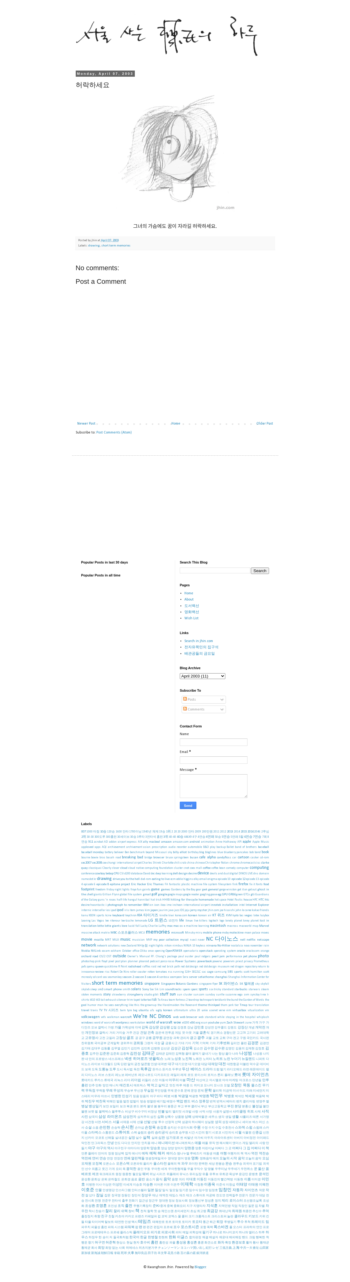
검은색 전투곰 (164, 1033)
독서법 (128, 1069)
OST (109, 956)
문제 (201, 1090)
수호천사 (228, 1127)
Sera (185, 977)
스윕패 (257, 1127)
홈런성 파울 (167, 1242)
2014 (237, 831)
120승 (111, 831)
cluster (178, 868)
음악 (167, 1179)
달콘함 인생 (149, 1064)
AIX (140, 841)
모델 (227, 1085)
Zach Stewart (235, 1022)
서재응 (124, 1122)
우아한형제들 (177, 1169)
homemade (206, 899)
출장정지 (87, 1216)
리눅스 (118, 1080)
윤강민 (243, 1174)
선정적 (169, 1122)
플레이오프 (141, 1232)
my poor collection (166, 940)
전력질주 (232, 1195)
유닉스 (184, 1174)
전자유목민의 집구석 (201, 647)
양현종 (189, 1148)
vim (228, 1010)
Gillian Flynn (111, 894)
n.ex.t (193, 939)
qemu (91, 966)
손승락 (115, 1127)
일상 (158, 1190)
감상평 (165, 1027)
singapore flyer (208, 984)
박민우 (216, 1096)
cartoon (243, 857)
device (203, 873)
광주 (201, 1038)
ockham (116, 951)
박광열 (183, 1096)
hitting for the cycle (184, 899)
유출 (205, 1174)
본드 (136, 1106)
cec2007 (86, 863)
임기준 (183, 1190)
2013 (230, 831)
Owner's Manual (138, 956)
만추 (92, 1085)
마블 (182, 1080)
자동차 (237, 1190)
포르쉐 (168, 1227)
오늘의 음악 (253, 1158)
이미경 (256, 1179)
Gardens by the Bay (183, 889)
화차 (221, 1242)
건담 (143, 1033)
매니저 (114, 1085)
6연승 (248, 837)
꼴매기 (196, 1053)
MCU (142, 932)
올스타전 (160, 1164)
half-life (122, 899)
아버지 (238, 1138)
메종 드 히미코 (193, 1085)
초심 (193, 1211)
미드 (242, 1090)
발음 (119, 1101)
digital (234, 873)
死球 (124, 1253)
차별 (262, 1206)
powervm (229, 961)
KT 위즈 (218, 915)
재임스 (173, 1195)
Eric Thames (155, 884)
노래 (167, 1059)
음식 (159, 1179)
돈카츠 (166, 1069)
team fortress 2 (178, 1000)
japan (154, 910)
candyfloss (224, 857)
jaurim (163, 910)
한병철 (153, 1237)
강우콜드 (221, 1027)
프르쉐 (114, 1232)
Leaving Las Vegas (92, 920)
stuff (164, 994)
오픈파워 (136, 1163)
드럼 (216, 1069)
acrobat (98, 841)
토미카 (186, 1222)
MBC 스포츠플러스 (124, 932)
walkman (113, 1017)
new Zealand (129, 945)
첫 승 (157, 1211)
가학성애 (128, 1027)
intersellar (99, 910)
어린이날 (208, 1148)
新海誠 (95, 1253)
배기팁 (161, 1101)
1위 (168, 831)
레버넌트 (131, 1075)
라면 (246, 1069)
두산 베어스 (191, 1069)
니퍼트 (260, 1059)
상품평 (179, 1117)
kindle (163, 915)
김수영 (209, 1048)
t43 (98, 1000)
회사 (94, 1248)
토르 (168, 1222)
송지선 (172, 1127)
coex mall (196, 868)
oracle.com (252, 951)
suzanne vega (234, 994)
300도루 (100, 837)
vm (267, 1010)
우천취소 (247, 1169)
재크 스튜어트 (195, 1195)
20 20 (177, 831)
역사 (247, 1153)
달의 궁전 (133, 1064)
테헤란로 (158, 1222)
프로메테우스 (100, 1232)
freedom (100, 889)
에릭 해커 (157, 1153)
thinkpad (214, 1005)
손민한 (104, 1127)
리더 (127, 1080)
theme (202, 1005)
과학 (176, 1038)
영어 (181, 1158)
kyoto (235, 915)
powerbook (204, 961)
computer (243, 868)
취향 (97, 1216)
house (247, 899)
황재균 (264, 1242)
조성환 (90, 1206)
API (239, 841)
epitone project (120, 884)
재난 (155, 1195)
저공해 (210, 1195)
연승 (102, 1158)
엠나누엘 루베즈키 (189, 1153)
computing (259, 867)
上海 (235, 1248)
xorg (197, 1022)
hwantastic (97, 905)
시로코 (216, 1132)
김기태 (86, 1048)
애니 (154, 1143)
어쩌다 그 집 (241, 1148)
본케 (143, 1106)
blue (220, 852)
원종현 (126, 1174)
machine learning (197, 926)
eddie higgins (184, 879)
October (126, 951)
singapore (152, 984)
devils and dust (219, 873)
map (255, 926)
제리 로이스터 (232, 1201)
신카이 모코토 (94, 1138)
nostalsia (237, 945)
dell (175, 873)
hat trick (156, 899)
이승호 (137, 1184)
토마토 (176, 1222)
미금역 (227, 1090)
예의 (216, 1158)
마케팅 (233, 1080)
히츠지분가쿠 (148, 1248)
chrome (234, 862)
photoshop (87, 961)
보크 (123, 1106)
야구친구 (121, 1148)
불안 (266, 1106)
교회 (222, 1038)
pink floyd (101, 961)
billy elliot (180, 852)
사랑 (195, 1111)
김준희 (114, 1053)
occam (106, 951)
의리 (182, 1179)
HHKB (166, 899)
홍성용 (181, 1242)
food (266, 884)
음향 (175, 1179)
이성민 (117, 1184)
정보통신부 (196, 1200)
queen (99, 966)
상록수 (169, 1117)
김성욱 (187, 1048)
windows (87, 1022)
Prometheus (261, 961)
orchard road (90, 956)
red (159, 966)
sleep (93, 989)
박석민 (239, 1096)
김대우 (95, 1048)
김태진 (170, 1053)
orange (265, 951)
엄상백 (119, 1153)
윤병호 (253, 1174)
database (137, 873)
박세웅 (250, 1096)
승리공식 (161, 1132)
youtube (213, 1022)
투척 (247, 1222)
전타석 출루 (120, 1200)
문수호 (178, 1090)
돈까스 (157, 1069)
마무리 (174, 1080)
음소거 (150, 1179)
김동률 (105, 1048)
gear (198, 889)
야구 (91, 1148)
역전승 (264, 1153)
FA (166, 884)
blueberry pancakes (236, 852)
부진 (230, 1106)
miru (198, 932)
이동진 (202, 1179)
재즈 (182, 1195)
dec (153, 873)
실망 (131, 1138)
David (146, 873)
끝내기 (206, 1053)
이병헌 (90, 1184)
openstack (206, 951)
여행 (223, 1153)
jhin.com (213, 910)
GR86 (231, 894)
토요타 (197, 1222)
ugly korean (164, 1010)
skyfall (264, 984)
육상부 (233, 1174)
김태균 (160, 1053)
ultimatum (181, 1010)
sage (210, 972)
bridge (148, 857)
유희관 (223, 1174)
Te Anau (163, 1000)
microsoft (177, 932)
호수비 (145, 1242)
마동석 (163, 1080)
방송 (143, 1101)
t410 (92, 1000)
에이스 (171, 1153)
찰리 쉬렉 (121, 1211)
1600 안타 (122, 831)
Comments (193, 709)
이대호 (191, 1179)
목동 (246, 1085)
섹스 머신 (258, 1122)
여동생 (207, 1153)
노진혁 (187, 1059)
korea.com (181, 915)
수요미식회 (185, 1127)
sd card (97, 977)
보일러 (114, 1106)
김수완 (220, 1048)
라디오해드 (234, 1069)
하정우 (93, 1237)
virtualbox (239, 1010)
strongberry (135, 994)
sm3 (100, 989)
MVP (149, 939)
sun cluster (184, 994)
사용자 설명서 (222, 1111)
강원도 (232, 1027)
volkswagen (90, 1017)
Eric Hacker (138, 884)
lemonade (141, 920)
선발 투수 (157, 1122)
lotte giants (113, 926)
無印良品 (141, 1253)
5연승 (226, 837)
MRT (108, 939)
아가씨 (198, 1138)
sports (203, 989)
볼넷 (150, 1106)
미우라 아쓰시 (100, 1096)
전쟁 (98, 1200)
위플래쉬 (173, 1174)
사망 (209, 1111)
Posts (189, 700)
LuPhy (162, 926)
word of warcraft (104, 1022)
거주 (129, 1033)
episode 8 (102, 884)
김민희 (145, 1048)
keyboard (118, 915)
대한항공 (233, 1064)
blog (201, 852)
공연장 (167, 1038)
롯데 (237, 1075)
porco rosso (167, 961)
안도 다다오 (123, 1143)
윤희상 (95, 1179)
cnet (186, 868)
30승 (133, 837)
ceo (105, 862)
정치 (218, 1200)
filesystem (224, 884)
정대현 (163, 1200)
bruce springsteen (177, 857)
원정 (118, 1174)
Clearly (107, 868)
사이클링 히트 (243, 1111)
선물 (140, 1122)
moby (225, 932)
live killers (201, 920)
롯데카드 (87, 1080)
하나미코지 (230, 1232)
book (265, 852)
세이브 (246, 1122)
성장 (225, 1122)
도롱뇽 (104, 1069)
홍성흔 (192, 1242)
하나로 (217, 1232)
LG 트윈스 (157, 920)
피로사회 (168, 1232)
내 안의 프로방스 (96, 1059)
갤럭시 (103, 1033)
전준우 (106, 1200)
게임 (178, 1033)
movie (86, 939)
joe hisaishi (227, 910)
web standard (207, 1017)
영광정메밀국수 (156, 1158)
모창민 (236, 1085)
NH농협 (142, 945)
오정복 (97, 1164)
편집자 (158, 1227)
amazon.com (181, 841)
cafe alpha (207, 857)
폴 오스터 (235, 1227)
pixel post (114, 961)
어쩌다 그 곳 (223, 1148)
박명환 (204, 1096)
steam (265, 989)
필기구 (207, 1232)
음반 (141, 1179)
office (136, 951)
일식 (165, 1190)
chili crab (180, 862)
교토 (216, 1038)
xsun (204, 1022)
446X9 (188, 837)
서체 (133, 1122)
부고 (181, 1106)
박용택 (260, 1096)
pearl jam (218, 956)
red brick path (171, 966)
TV (101, 1010)
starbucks (240, 989)
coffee (207, 868)
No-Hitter (223, 945)
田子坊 (152, 1253)
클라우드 (241, 1216)
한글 (143, 1237)
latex (256, 915)
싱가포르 (172, 1138)
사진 (84, 1117)
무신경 (138, 1090)
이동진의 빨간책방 (220, 1179)
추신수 (257, 1211)
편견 (150, 1227)
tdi (154, 1000)
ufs (152, 1010)
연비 (95, 1158)
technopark (207, 1000)
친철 (111, 1216)
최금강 (212, 1211)
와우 (184, 1164)
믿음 (136, 1096)
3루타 (141, 837)
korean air (204, 915)
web (176, 1017)
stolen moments (91, 994)
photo (263, 956)
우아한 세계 (159, 1169)
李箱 (117, 1253)
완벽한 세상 (207, 1163)
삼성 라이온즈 (110, 1117)
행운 (84, 1242)
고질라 (110, 1038)
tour (251, 1005)
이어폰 (158, 1184)
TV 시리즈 (111, 1010)
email (203, 879)
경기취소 (217, 1033)
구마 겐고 (232, 1038)
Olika (143, 951)
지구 (190, 1206)
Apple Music (260, 841)
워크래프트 (107, 1174)
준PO (156, 1206)
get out (252, 889)
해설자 (213, 1237)
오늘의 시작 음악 (232, 1158)
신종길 (257, 1132)
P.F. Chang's (158, 956)
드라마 (208, 1069)
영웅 (187, 1158)
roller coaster (138, 972)
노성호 (176, 1059)
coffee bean (218, 868)
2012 (223, 831)
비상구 (129, 1111)
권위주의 (126, 1043)
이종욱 (209, 1184)
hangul (132, 899)
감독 (145, 1027)
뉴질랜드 (248, 1059)
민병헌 (116, 1096)
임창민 (225, 1190)
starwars (254, 989)
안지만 (135, 1143)
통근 (206, 1222)
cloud (123, 868)
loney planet (251, 920)
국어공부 (100, 1043)
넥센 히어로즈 (135, 1059)
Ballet (230, 847)
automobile (195, 847)
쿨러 (185, 1216)
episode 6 (89, 884)
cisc (257, 862)
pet (245, 956)
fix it (252, 884)
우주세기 (234, 1169)
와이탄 (193, 1163)
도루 (112, 1069)
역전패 (86, 1158)
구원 (243, 1038)
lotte (100, 926)
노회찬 (197, 1059)
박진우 (90, 1101)
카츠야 (119, 1216)
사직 (265, 1111)
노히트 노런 (221, 1059)
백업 (179, 1101)
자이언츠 (251, 1190)
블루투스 (118, 1111)
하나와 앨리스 (248, 1232)
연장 (110, 1158)
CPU (116, 873)
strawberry (119, 994)
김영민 (230, 1048)
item (132, 910)
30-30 (90, 837)
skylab (85, 989)
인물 (98, 1190)
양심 (164, 1148)
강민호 (199, 1027)
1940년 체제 (150, 831)
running (178, 972)
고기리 (251, 1033)
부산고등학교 (217, 1106)
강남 (190, 1027)
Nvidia (85, 951)
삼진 (153, 1117)
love (124, 926)
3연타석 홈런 (154, 837)
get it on (242, 889)
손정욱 (150, 1127)
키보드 (253, 1216)
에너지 (136, 1153)
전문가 (243, 1195)
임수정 (203, 1190)
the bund (232, 1000)
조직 (121, 1206)
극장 (157, 1043)
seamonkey (114, 977)
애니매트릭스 (184, 1143)
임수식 (193, 1190)
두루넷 (176, 1069)
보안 (106, 1106)
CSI (122, 873)
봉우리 (162, 1106)
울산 (261, 1169)
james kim (143, 910)
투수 (240, 1222)
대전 (222, 1064)
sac (204, 972)
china (190, 862)
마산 (191, 1080)
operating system (225, 951)
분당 (238, 1106)
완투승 (237, 1163)
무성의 (118, 1091)
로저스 (212, 1075)
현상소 (121, 1242)
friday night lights (118, 889)
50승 (218, 837)
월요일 (137, 1174)
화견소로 (210, 1242)
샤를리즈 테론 (249, 1117)
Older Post (264, 423)
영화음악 (206, 1158)
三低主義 (225, 1248)
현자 (136, 1242)
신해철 (109, 1138)
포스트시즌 (190, 1227)
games (165, 889)
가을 (118, 1027)
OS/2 (102, 956)
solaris (136, 989)
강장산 (243, 1027)
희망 (101, 1248)
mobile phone (212, 932)
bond (258, 852)
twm (123, 1010)
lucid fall (134, 926)
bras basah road (110, 857)
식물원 (246, 1132)
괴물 (209, 1038)
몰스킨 (256, 1085)
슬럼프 (142, 1132)
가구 (262, 1022)
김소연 (198, 1048)
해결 (205, 1237)
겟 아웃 (187, 1033)
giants (98, 894)
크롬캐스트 (203, 1216)
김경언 (264, 1043)
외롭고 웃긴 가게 (103, 1169)
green (239, 894)
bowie (94, 857)
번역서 (221, 1101)
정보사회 (181, 1200)
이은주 (175, 1184)
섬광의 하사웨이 (193, 1122)
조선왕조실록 (252, 1200)
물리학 (217, 1090)
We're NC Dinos (152, 1016)
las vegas (245, 915)
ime (169, 905)
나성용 (257, 1053)
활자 (249, 1242)
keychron (131, 915)
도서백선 (191, 606)
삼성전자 (129, 1117)
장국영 (116, 1195)
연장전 (118, 1158)
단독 (117, 1064)
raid (153, 966)
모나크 (218, 1085)
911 (90, 842)
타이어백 (98, 1222)
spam (186, 989)
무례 (109, 1091)
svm (246, 994)
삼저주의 (143, 1117)
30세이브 (123, 837)
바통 (174, 1096)
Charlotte (167, 862)
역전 (254, 1153)
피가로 (156, 1232)
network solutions (108, 945)
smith (127, 989)
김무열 (115, 1048)
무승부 (128, 1090)
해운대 (223, 1237)
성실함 (209, 1122)
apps (98, 847)
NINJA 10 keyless (194, 945)
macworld (245, 926)
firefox (243, 884)
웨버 (145, 1174)
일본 (150, 1190)
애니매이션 (166, 1143)
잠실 (99, 1195)
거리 (112, 1033)
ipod (120, 910)
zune (248, 1022)
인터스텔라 (139, 1190)
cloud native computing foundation (150, 868)
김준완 (104, 1054)
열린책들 (138, 1158)
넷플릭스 (156, 1059)
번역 (213, 1101)
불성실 (257, 1106)
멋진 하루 (175, 1085)
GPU (225, 894)
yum (223, 1022)
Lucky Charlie (149, 926)
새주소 (213, 1117)
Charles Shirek (151, 862)
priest (239, 961)
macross (232, 926)
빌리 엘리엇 (173, 1111)
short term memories (116, 245)
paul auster (186, 956)
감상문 (154, 1027)
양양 (171, 1148)
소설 (88, 1127)
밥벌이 (134, 1101)
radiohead (134, 966)
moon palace (252, 932)
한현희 (163, 1237)
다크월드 (107, 1064)
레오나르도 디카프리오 (154, 1075)
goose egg (216, 894)
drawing (94, 245)
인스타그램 (123, 1190)
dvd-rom (146, 879)
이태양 (241, 1184)
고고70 (241, 1033)
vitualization (256, 1010)
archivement (134, 847)
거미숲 (120, 1033)
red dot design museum (214, 966)
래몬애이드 (257, 1069)
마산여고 (202, 1080)
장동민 (126, 1195)
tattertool (146, 1000)
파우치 (86, 1227)
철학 (150, 1211)
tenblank (220, 1000)
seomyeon (176, 977)
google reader (191, 894)
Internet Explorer (257, 905)
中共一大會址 (249, 1248)
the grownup (148, 1005)
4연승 (201, 837)
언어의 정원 (106, 1153)
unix (205, 1010)
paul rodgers (203, 956)
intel (242, 905)
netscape (263, 940)
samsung (220, 972)
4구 (194, 837)
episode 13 (252, 879)
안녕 (110, 1143)
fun (139, 889)
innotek (216, 905)
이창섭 (230, 1184)
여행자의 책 (235, 1153)
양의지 (179, 1148)
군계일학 (113, 1043)
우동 (147, 1169)
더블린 (244, 1064)
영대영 (172, 1158)
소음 (95, 1127)
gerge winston (228, 889)
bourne (85, 857)
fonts (259, 884)
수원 (197, 1127)
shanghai (221, 977)
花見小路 (173, 1253)
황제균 (86, 1248)
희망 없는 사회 (115, 1248)
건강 (136, 1033)
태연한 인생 (123, 1222)
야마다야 (133, 1148)
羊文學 (162, 1253)
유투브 (214, 1174)
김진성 (135, 1054)
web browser (189, 1017)
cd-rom (264, 857)
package (172, 956)
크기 (191, 1216)
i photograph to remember (124, 905)
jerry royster (198, 910)
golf (154, 894)
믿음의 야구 (148, 1096)
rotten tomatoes (157, 972)
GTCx (246, 894)
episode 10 (224, 879)
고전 (102, 1038)
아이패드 (263, 1138)
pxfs (83, 966)
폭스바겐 (221, 1227)
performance (234, 956)
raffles (146, 966)
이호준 (87, 1190)
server (193, 977)
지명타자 (199, 1206)
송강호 (162, 1127)
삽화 (160, 1117)
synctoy (254, 994)
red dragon (237, 966)
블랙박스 (105, 1111)
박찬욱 (101, 1101)
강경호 (182, 1027)
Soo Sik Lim (157, 989)
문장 (194, 1090)
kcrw (108, 915)
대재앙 (213, 1064)
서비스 (107, 1122)
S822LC (196, 972)
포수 (176, 1227)
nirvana (211, 945)
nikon (168, 945)
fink (235, 884)
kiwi (171, 915)
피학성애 (195, 1232)
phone (252, 956)
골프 (130, 1038)
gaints (147, 889)
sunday (210, 994)
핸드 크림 (248, 1237)
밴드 (187, 1101)
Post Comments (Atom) (114, 432)
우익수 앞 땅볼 (204, 1169)
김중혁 (124, 1053)
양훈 (198, 1148)
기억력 (204, 1043)
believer (119, 852)
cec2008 (97, 863)
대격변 (162, 1064)
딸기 (223, 1069)
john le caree (243, 910)
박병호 (229, 1096)
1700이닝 (135, 831)
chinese (200, 862)
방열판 (151, 1101)
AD (106, 841)
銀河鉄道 (202, 1253)
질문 (251, 1206)
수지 (211, 1127)
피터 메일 (181, 1232)
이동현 (238, 1179)
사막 (202, 1111)
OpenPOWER (174, 951)
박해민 (111, 1101)
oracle (241, 951)
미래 (249, 1090)
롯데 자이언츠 (255, 1074)
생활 (235, 1117)
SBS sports (235, 972)
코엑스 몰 (174, 1216)
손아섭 (139, 1127)
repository (251, 966)
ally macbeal (151, 842)
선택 (178, 1122)
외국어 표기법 (252, 1163)
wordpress (122, 1022)
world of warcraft (159, 1022)
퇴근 (213, 1222)
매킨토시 (126, 1085)
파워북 (129, 1227)
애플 (198, 1143)
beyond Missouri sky (159, 852)
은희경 (126, 1179)
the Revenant (188, 1005)
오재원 (86, 1164)
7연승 (257, 837)
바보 (167, 1096)
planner (133, 961)
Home (175, 423)
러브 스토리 (106, 1075)
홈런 (154, 1242)
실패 (154, 1138)
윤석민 (264, 1174)
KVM (229, 915)
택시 (134, 1222)
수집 (218, 1127)
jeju (187, 910)
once (151, 951)
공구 (142, 1038)
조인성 (112, 1206)
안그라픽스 (99, 1143)
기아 (188, 1043)
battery (109, 852)
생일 (228, 1117)
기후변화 (223, 1043)
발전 (126, 1101)
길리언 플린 (239, 1043)
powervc (217, 961)
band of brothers (246, 847)
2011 (216, 831)
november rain (259, 945)
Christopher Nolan (217, 862)
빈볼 (161, 1111)
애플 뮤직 (208, 1143)
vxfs (103, 1017)
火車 (130, 1253)
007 (83, 831)
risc (107, 972)
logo (221, 920)
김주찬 (94, 1053)
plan (124, 961)
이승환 (148, 1184)
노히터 (207, 1059)
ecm (173, 879)
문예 (187, 1090)
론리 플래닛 (225, 1075)
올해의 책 (173, 1163)
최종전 (247, 1211)
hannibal (144, 899)
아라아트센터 (223, 1138)
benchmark (137, 852)
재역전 (163, 1195)
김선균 (165, 1048)
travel (85, 1010)
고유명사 (92, 1038)
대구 (171, 1064)
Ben (127, 852)
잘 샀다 (90, 1195)
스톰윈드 (108, 1132)
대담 (204, 1064)
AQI (104, 847)
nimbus (177, 945)
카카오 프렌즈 (134, 1216)
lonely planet (233, 920)
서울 (116, 1122)
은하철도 (114, 1179)
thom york (227, 1005)
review (99, 972)
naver (201, 939)
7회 (264, 837)
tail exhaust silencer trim (117, 1000)
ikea (163, 905)
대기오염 (194, 1064)
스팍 (134, 1132)
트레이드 (258, 1222)
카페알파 (151, 1216)
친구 (104, 1216)
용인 (140, 1169)
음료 (134, 1179)
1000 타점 (92, 831)
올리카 (147, 1163)
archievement (116, 847)
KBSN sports (96, 915)
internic (86, 910)
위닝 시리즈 (158, 1174)
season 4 (153, 977)
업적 (128, 1153)
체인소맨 (167, 1211)
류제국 (108, 1080)
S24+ (188, 972)
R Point (122, 966)
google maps (175, 894)
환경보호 (238, 1242)
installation (230, 905)
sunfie (220, 994)
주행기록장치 (142, 1206)
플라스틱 (126, 1232)
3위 (165, 837)
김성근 (176, 1048)
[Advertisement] (175, 508)
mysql (184, 940)
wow (177, 1022)
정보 (172, 1200)
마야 (225, 1080)
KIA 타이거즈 (147, 915)
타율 (88, 1222)
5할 (241, 837)
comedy (230, 868)
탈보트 (109, 1222)
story (107, 994)
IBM (146, 905)
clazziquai (95, 868)
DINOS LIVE (246, 873)
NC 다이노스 (222, 939)
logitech (213, 920)
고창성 (121, 1038)
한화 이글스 (178, 1237)
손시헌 (127, 1127)
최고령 (201, 1211)
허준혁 (111, 1242)
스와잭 (240, 1127)
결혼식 (204, 1033)
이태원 (253, 1184)
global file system (131, 894)
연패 (127, 1158)
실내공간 (121, 1138)
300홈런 (111, 837)
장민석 (136, 1195)
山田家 (264, 1248)
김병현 (155, 1048)
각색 (138, 1027)
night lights (156, 945)
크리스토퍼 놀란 (222, 1216)
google (162, 894)
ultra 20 (194, 1010)
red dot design (189, 966)
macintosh (218, 926)
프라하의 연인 (252, 1227)
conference (88, 873)
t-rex (263, 994)
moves (265, 932)
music (125, 939)
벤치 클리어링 (245, 1101)
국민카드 (253, 1038)
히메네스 (132, 1248)
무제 (170, 1090)
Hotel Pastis (235, 899)
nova (247, 945)
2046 (257, 831)
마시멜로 (215, 1080)
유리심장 (195, 1174)
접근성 (143, 1200)
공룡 (149, 1038)
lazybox (264, 915)
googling (205, 894)
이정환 (198, 1184)
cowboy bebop (104, 873)
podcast (154, 961)
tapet (137, 1000)
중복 (170, 1206)
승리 (150, 1132)
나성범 (245, 1053)
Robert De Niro (120, 972)
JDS (182, 910)
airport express (127, 841)
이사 (99, 1184)
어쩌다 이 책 (260, 1148)
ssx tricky (215, 989)
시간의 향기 (203, 1132)
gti (253, 894)
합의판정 (195, 1237)
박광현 (193, 1096)
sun (173, 994)
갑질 (174, 1027)
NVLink (96, 951)
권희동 (138, 1043)
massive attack (90, 932)
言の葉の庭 (188, 1253)
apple (247, 842)
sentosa (164, 977)
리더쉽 (136, 1080)
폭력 (210, 1227)
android (195, 842)
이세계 (127, 1184)
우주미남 (221, 1169)
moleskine (236, 932)
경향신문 (229, 1033)
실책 (146, 1138)
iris (126, 910)
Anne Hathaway (225, 841)
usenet (213, 1010)
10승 (103, 831)
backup (221, 847)
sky (257, 984)
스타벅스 (95, 1132)
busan (194, 857)
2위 (83, 837)
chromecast (247, 862)
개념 (251, 1027)
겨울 (196, 1033)
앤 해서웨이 (224, 1143)
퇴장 (219, 1222)
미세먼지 (259, 1090)
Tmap (243, 1005)
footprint (88, 889)
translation (262, 1005)
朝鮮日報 (107, 1253)
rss (170, 972)
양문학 (145, 1148)
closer (115, 868)
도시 (120, 1069)
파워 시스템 (116, 1227)
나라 (235, 1053)
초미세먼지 (182, 1211)
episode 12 (238, 879)
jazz (176, 910)
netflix (251, 940)
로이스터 (200, 1075)
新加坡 (86, 1253)
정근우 (153, 1200)
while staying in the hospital (236, 1017)
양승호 (155, 1148)
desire (192, 873)
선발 (147, 1122)
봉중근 (172, 1106)
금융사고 (171, 1043)
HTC (261, 899)
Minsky (190, 932)
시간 (192, 1132)
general (213, 889)
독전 (137, 1069)
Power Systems (185, 961)
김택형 (180, 1053)
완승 (228, 1164)
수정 (205, 1127)
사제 (258, 1111)
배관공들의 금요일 (199, 654)
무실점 (149, 1091)
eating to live (161, 879)
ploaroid (144, 961)
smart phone (113, 989)
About (189, 599)
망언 (106, 1085)
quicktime (110, 966)
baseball (263, 847)
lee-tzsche (127, 920)
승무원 (183, 1132)
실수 (139, 1138)
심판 (161, 1138)
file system (210, 884)
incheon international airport (191, 905)
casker (255, 857)
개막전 (260, 1027)
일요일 (174, 1190)
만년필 (256, 1080)
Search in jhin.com (198, 641)
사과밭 (186, 1111)
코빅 (164, 1216)
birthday (193, 852)
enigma (212, 879)
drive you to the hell (126, 879)
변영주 (260, 1101)
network (88, 945)
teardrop (193, 1000)
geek (204, 889)
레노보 (119, 1075)
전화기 (133, 1200)
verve (222, 1010)
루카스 (98, 1080)
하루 (262, 1232)
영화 (195, 1158)
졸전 (128, 1206)
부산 (204, 1106)
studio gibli (151, 994)
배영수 (171, 1101)
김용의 (240, 1048)
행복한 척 (262, 1237)
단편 (124, 1064)
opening (160, 951)
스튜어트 (122, 1132)
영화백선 (191, 612)
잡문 (107, 1195)
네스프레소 (116, 1059)
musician (138, 939)
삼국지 (93, 1117)
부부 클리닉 (192, 1106)
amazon (166, 842)
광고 (193, 1038)
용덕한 (131, 1169)
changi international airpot (124, 862)
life (181, 920)
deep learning (163, 873)
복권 (130, 1106)
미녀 (236, 1090)
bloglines (210, 852)
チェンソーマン (169, 1248)
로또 (190, 1075)
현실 (130, 1242)
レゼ (215, 1248)
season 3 (140, 977)
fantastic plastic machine (185, 884)
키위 (262, 1216)
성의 (218, 1122)
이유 (167, 1184)
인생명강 (109, 1190)
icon (156, 905)
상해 (188, 1117)
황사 (256, 1242)
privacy (248, 961)
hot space (221, 899)
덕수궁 (254, 1064)
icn (151, 905)
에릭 (145, 1153)
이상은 (107, 1184)
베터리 (230, 1101)
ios (108, 910)
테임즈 (144, 1221)
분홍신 (246, 1106)
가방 (111, 1027)
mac (170, 926)
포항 (203, 1227)
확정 (228, 1242)
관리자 (184, 1038)
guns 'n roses (107, 899)
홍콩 (201, 1242)
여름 (216, 1153)
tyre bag (132, 1010)
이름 (247, 1179)
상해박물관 (199, 1117)
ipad (113, 910)
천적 (143, 1211)
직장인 (242, 1206)
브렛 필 (93, 1111)
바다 (160, 1096)
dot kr (92, 879)
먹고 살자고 (159, 1085)
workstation (137, 1022)
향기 (91, 1242)
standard (228, 989)
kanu (84, 915)
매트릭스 (140, 1085)
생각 (221, 1117)
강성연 (209, 1027)
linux (189, 920)
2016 (250, 831)
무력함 (100, 1090)
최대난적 (225, 1211)
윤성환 (86, 1179)
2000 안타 (187, 831)
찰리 (109, 1211)
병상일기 (95, 1106)
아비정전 (249, 1138)
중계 (163, 1206)
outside (119, 956)
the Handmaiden (168, 1005)
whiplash (263, 1017)
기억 (195, 1043)
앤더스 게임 (240, 1143)
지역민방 (225, 1206)
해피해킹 (235, 1237)
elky (196, 879)
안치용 (146, 1143)
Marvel (264, 926)
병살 (84, 1106)
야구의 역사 (105, 1148)
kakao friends (260, 910)
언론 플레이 (89, 1153)
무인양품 (161, 1090)
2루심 (265, 831)
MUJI (115, 939)
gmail (147, 894)
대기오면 (181, 1064)
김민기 (125, 1048)
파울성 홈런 (99, 1227)
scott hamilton (252, 972)
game (155, 889)
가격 (255, 1022)
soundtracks (173, 989)
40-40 (172, 837)
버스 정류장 (200, 1101)
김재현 (250, 1048)
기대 (181, 1043)
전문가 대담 (257, 1195)
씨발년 (188, 1138)
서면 (98, 1122)
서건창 (89, 1122)
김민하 (135, 1048)
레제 (183, 1075)
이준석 (220, 1184)
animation (208, 841)
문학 (208, 1091)
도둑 (95, 1069)
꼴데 (188, 1053)
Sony (145, 989)
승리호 (173, 1132)
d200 (127, 873)
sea (105, 977)
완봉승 (220, 1163)
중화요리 (180, 1206)
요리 (119, 1169)
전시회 (89, 1200)
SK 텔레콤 (246, 984)
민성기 (127, 1096)
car (234, 857)
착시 (92, 1211)
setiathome (206, 977)
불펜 (84, 1111)
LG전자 (173, 920)
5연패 (234, 837)
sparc (194, 989)
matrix (105, 932)
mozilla (99, 940)
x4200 (185, 1022)
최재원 (237, 1211)
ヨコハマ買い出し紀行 (196, 1248)
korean (192, 915)
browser (158, 857)
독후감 (145, 1069)
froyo (133, 889)
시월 (238, 1132)
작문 (262, 1190)
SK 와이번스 (228, 984)
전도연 (220, 1195)
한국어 (134, 1237)
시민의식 (228, 1132)
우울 (190, 1169)
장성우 (146, 1195)
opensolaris (190, 951)
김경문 (253, 1043)
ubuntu (144, 1010)
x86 (192, 1022)
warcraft (126, 1017)
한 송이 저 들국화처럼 (113, 1237)
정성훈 (209, 1200)
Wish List (191, 618)
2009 (198, 831)
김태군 (148, 1053)
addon (113, 841)
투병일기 (230, 1222)
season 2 (128, 977)
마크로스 (245, 1080)
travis (94, 1010)
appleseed (87, 847)
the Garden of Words (251, 1000)
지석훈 (212, 1206)
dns (255, 873)
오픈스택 (123, 1164)
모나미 (208, 1085)
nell (242, 940)
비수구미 (141, 1111)
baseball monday (92, 852)
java (171, 910)
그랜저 (148, 1043)
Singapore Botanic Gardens (179, 984)
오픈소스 (109, 1163)
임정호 (213, 1190)
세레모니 (235, 1122)
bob (251, 852)
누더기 (236, 1059)
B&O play (209, 847)
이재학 (186, 1184)
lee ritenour (112, 920)
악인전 (86, 1143)
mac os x (179, 926)
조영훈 (101, 1206)
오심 (265, 1158)
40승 (180, 837)
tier (237, 1005)
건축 (150, 1033)
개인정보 (92, 1033)
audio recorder (177, 847)
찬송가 (100, 1211)
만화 (98, 1085)
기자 (213, 1043)
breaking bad (132, 857)
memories (158, 932)
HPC (255, 899)
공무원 (157, 1038)
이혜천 (264, 1184)
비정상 (152, 1111)
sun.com (198, 994)
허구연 (100, 1242)
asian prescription (155, 847)
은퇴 (104, 1179)
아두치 (208, 1138)
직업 (234, 1206)
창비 (131, 1211)
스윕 (249, 1127)
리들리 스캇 (150, 1080)
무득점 (90, 1091)
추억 (265, 1211)
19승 (162, 831)
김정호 (259, 1048)
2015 (244, 831)
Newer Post (86, 423)
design (183, 873)
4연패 (210, 837)
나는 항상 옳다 (221, 1053)
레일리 (175, 1075)
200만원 (207, 831)
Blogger (200, 1267)
